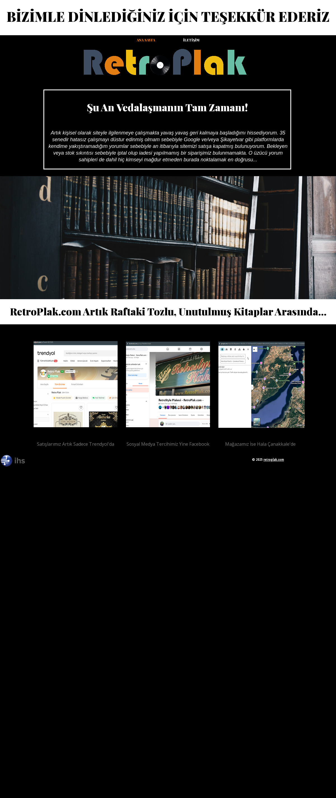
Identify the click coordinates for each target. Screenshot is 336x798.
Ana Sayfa (146, 40)
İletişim (191, 40)
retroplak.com (273, 459)
